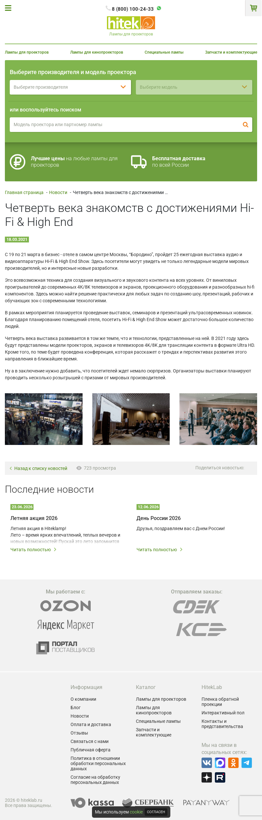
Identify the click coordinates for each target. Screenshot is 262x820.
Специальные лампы (164, 52)
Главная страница (24, 192)
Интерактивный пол (223, 712)
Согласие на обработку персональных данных (95, 779)
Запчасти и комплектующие (231, 52)
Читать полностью (33, 549)
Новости (58, 192)
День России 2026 (159, 518)
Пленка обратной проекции (220, 701)
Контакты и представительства (222, 724)
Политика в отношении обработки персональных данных (98, 763)
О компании (83, 699)
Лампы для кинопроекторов (96, 52)
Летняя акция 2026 (34, 518)
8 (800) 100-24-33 (133, 9)
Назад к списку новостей (38, 468)
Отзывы (79, 732)
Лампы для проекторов (27, 52)
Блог (76, 707)
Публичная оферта (91, 749)
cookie (136, 811)
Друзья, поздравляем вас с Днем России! (181, 528)
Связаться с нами (90, 741)
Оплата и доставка (91, 724)
